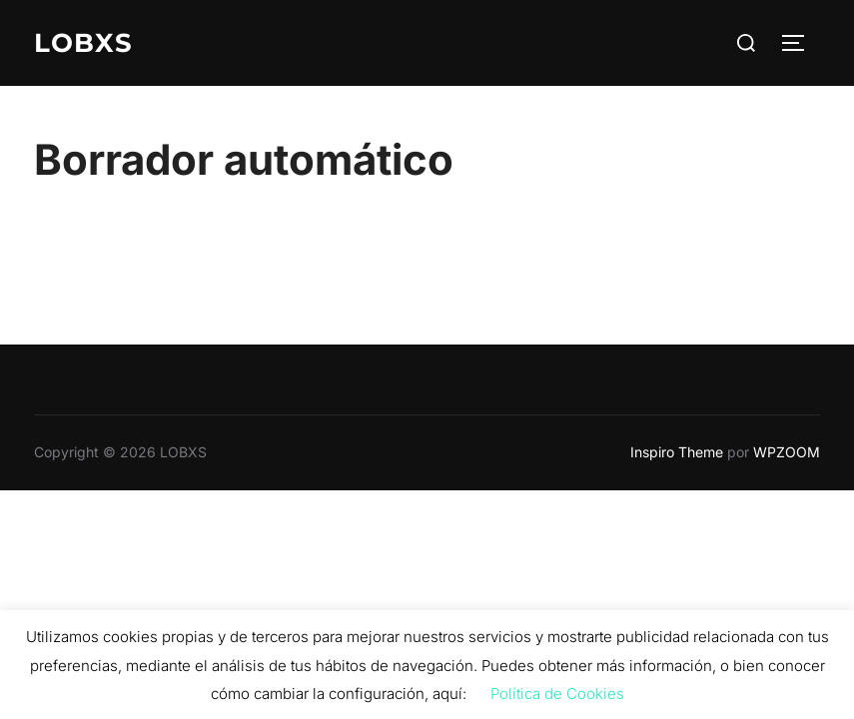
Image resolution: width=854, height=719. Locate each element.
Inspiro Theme (676, 451)
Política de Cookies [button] (557, 693)
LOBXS (83, 43)
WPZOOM (786, 451)
